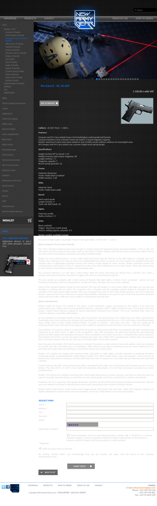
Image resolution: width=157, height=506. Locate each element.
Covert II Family (12, 50)
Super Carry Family (13, 77)
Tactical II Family (12, 47)
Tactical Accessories (11, 160)
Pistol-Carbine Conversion (14, 103)
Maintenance (8, 206)
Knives (5, 196)
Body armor (7, 144)
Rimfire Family (11, 80)
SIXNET (83, 492)
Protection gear (9, 149)
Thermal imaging (9, 119)
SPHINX (7, 86)
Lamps (5, 191)
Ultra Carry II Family (14, 43)
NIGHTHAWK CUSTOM (14, 83)
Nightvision (7, 113)
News (5, 231)
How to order (144, 18)
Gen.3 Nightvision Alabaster (15, 238)
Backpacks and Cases (11, 180)
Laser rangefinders (10, 134)
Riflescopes (7, 124)
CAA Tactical (7, 155)
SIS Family (9, 59)
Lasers (5, 108)
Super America (12, 74)
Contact (49, 18)
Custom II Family (12, 32)
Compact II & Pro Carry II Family (16, 39)
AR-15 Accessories (10, 165)
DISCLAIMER (63, 492)
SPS (5, 89)
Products (30, 18)
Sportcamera (8, 185)
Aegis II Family (11, 65)
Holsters (6, 175)
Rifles (4, 98)
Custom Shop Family (14, 71)
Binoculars (7, 139)
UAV (4, 201)
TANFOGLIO (9, 92)
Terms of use (120, 18)
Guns (4, 25)
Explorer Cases (9, 170)
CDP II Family (11, 62)
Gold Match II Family (14, 35)
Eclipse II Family (12, 56)
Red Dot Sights (8, 129)
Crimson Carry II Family (15, 53)
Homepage (10, 18)
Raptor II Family (12, 68)
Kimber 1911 (10, 29)
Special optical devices (12, 211)
